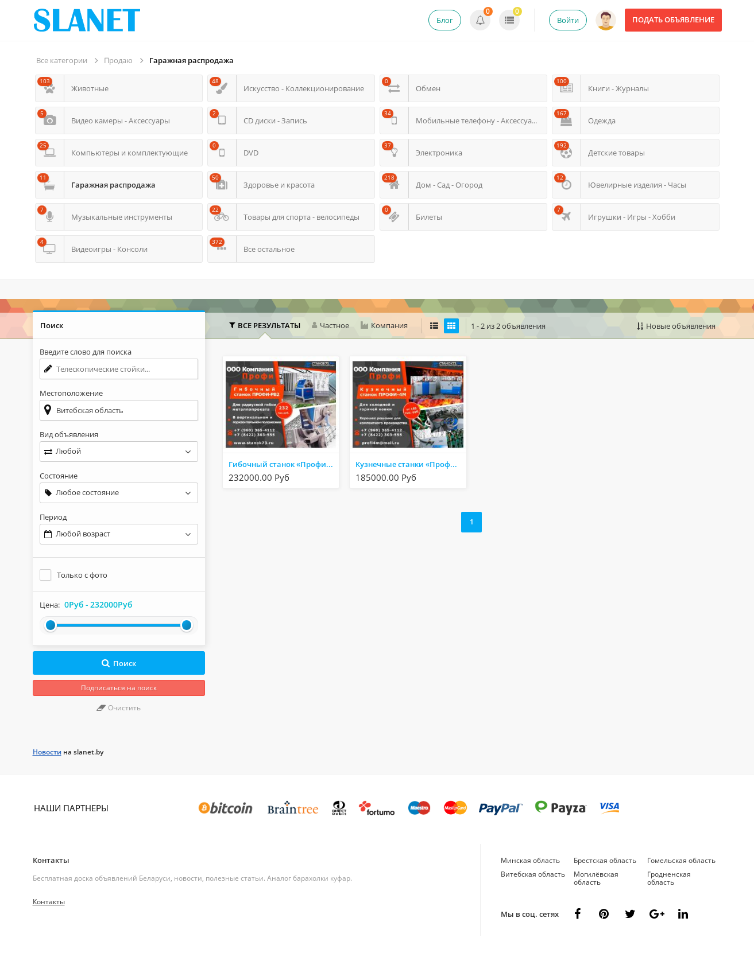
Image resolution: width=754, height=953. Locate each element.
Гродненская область (669, 878)
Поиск (118, 663)
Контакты (51, 860)
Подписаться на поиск (119, 688)
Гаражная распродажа (191, 60)
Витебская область (533, 874)
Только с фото (82, 575)
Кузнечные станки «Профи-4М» (410, 464)
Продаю (118, 60)
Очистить (118, 708)
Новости (47, 752)
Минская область (530, 860)
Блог (444, 20)
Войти (568, 20)
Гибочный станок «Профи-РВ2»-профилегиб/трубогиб (284, 464)
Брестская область (605, 860)
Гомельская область (681, 860)
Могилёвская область (596, 878)
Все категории (61, 60)
